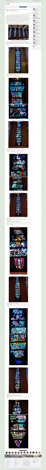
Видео (30, 4)
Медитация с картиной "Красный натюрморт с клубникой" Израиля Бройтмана (36, 34)
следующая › (38, 47)
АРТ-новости (7, 462)
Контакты (7, 466)
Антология (33, 4)
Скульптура (15, 461)
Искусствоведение (37, 4)
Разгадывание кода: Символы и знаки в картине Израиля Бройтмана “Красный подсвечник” (37, 23)
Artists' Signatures (8, 465)
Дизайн (15, 464)
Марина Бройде (36, 15)
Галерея (22, 4)
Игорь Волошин (17, 11)
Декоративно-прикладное (17, 462)
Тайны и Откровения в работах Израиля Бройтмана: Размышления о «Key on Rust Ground (36, 30)
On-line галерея (8, 461)
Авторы (25, 4)
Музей (7, 464)
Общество (19, 4)
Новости (27, 4)
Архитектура (15, 465)
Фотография (15, 463)
